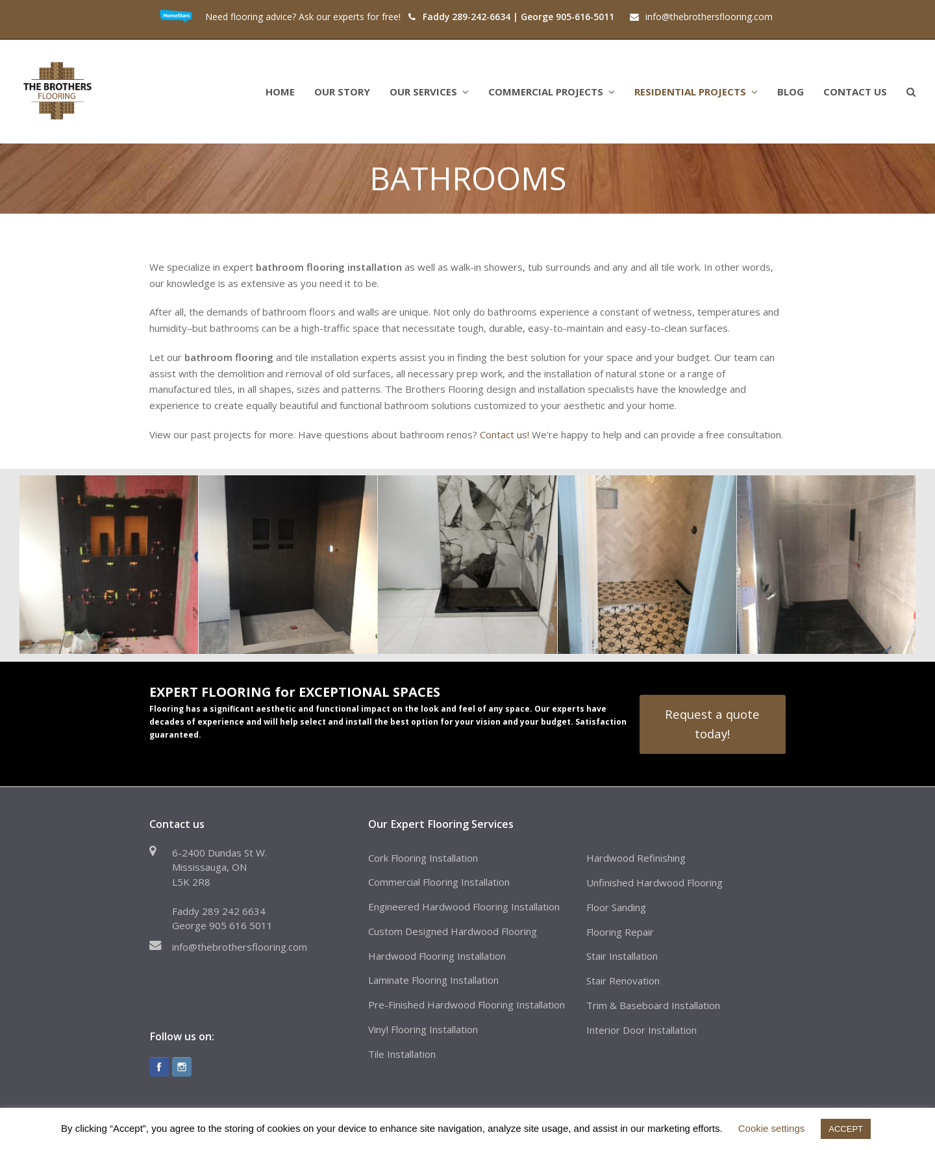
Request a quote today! (712, 724)
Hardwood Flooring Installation (437, 955)
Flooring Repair (620, 931)
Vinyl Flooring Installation (423, 1029)
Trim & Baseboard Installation (653, 1005)
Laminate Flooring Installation (433, 979)
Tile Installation (402, 1053)
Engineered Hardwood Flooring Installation (464, 906)
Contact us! (504, 434)
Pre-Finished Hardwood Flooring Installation (466, 1004)
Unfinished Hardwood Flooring (654, 882)
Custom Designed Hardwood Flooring (452, 931)
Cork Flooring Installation (423, 857)
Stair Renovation (623, 980)
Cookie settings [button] (771, 1128)
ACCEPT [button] (846, 1129)
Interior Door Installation (641, 1029)
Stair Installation (622, 955)
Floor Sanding (616, 907)
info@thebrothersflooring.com (239, 946)
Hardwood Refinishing (636, 857)
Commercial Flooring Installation (439, 881)
